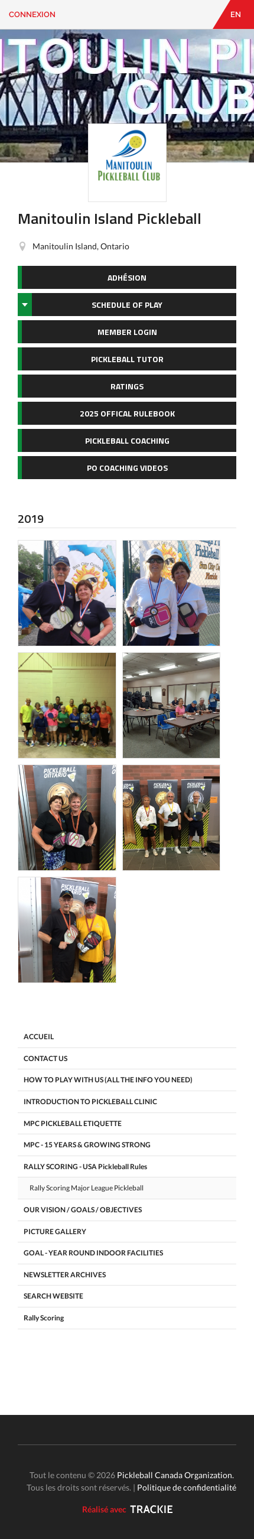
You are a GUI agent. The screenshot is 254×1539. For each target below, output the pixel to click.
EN (235, 14)
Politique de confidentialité (186, 1487)
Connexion (32, 14)
